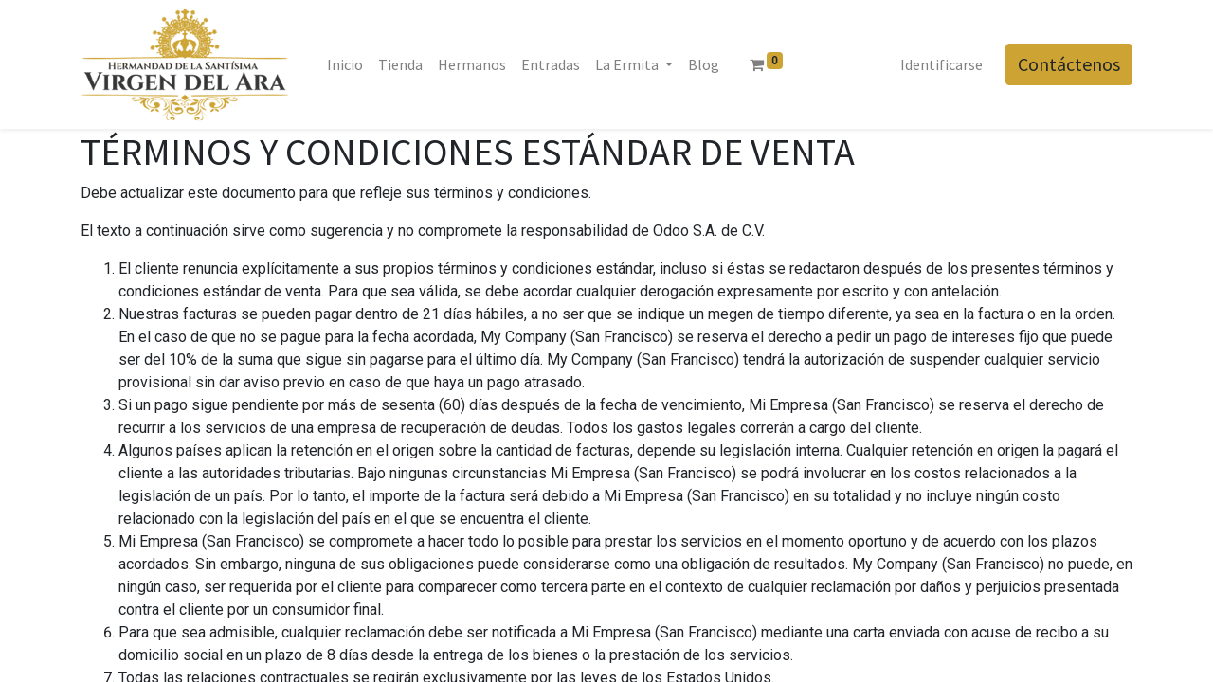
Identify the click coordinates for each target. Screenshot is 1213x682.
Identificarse (941, 64)
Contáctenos (1069, 64)
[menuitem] (345, 64)
